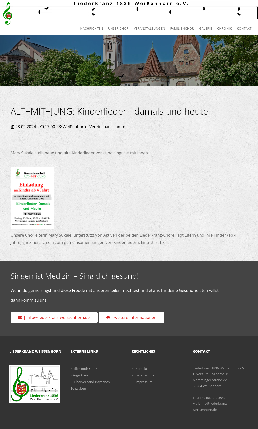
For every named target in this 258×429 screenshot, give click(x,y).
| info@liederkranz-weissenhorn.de (54, 317)
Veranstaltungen (149, 28)
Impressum (142, 381)
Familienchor (182, 28)
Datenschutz (143, 375)
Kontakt (244, 28)
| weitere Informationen (131, 317)
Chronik (224, 28)
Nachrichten (91, 28)
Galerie (205, 28)
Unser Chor (118, 28)
